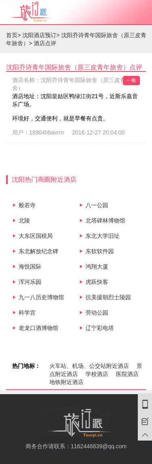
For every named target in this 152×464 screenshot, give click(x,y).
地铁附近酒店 (66, 382)
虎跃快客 (97, 282)
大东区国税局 (36, 236)
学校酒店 (97, 374)
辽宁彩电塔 (100, 328)
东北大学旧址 (103, 236)
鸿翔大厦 (97, 266)
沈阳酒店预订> (41, 35)
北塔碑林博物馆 (105, 220)
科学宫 (27, 312)
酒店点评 (45, 43)
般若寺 (27, 205)
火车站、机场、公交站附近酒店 (89, 366)
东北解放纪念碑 (38, 251)
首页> (13, 35)
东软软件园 (100, 251)
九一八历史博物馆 (41, 297)
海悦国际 (30, 266)
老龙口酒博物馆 (38, 328)
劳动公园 (97, 312)
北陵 (24, 220)
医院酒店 (127, 374)
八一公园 (97, 205)
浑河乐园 (30, 282)
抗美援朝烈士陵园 (108, 297)
